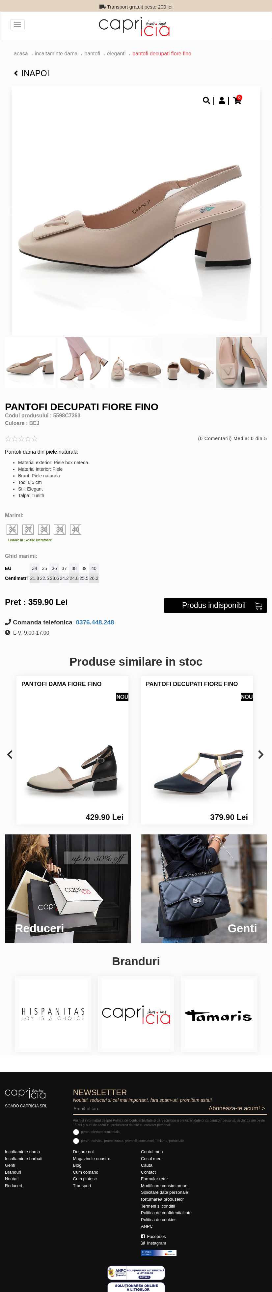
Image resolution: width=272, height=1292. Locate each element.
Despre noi (83, 1151)
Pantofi (92, 53)
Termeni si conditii (158, 1206)
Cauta (146, 1165)
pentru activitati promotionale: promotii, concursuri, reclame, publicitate (132, 1141)
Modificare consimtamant (165, 1185)
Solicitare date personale (164, 1192)
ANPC (147, 1226)
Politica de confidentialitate (166, 1212)
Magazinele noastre (91, 1158)
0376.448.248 (94, 622)
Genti (10, 1165)
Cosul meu (151, 1158)
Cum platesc (85, 1178)
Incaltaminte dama (56, 53)
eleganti (116, 53)
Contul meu (152, 1151)
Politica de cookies (159, 1219)
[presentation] (10, 755)
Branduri (13, 1172)
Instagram (153, 1243)
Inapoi (31, 73)
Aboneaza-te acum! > (236, 1108)
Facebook (153, 1236)
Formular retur (154, 1178)
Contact (148, 1172)
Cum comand (85, 1172)
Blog (77, 1165)
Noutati (11, 1178)
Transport (82, 1185)
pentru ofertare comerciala (100, 1132)
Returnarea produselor (162, 1199)
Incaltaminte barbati (23, 1158)
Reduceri (13, 1185)
